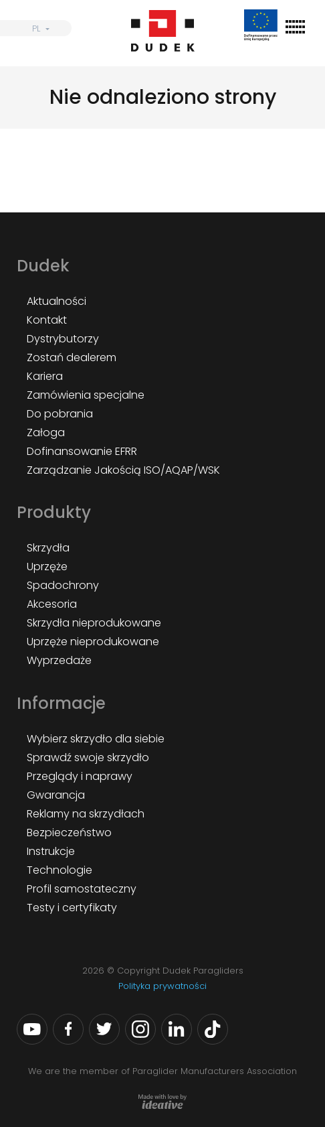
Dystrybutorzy (63, 338)
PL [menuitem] (36, 28)
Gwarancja (56, 795)
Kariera (45, 376)
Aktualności (56, 301)
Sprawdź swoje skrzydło (88, 757)
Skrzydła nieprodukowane (94, 623)
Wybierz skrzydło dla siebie (96, 738)
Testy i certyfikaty (72, 907)
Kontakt (47, 320)
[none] (36, 28)
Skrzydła (48, 547)
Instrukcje (51, 851)
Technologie (59, 870)
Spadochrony (63, 585)
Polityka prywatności (162, 986)
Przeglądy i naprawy (79, 776)
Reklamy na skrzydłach (85, 813)
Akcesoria (52, 604)
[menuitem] (36, 28)
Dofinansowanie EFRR (82, 451)
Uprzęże (47, 566)
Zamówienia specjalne (85, 395)
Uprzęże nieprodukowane (93, 641)
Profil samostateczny (81, 889)
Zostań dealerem (71, 357)
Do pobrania (60, 413)
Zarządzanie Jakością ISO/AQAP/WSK (123, 470)
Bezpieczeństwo (69, 832)
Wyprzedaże (59, 660)
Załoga (46, 432)
